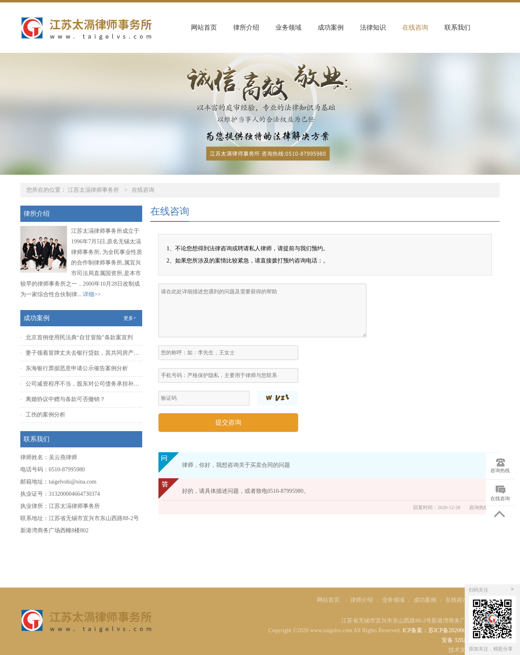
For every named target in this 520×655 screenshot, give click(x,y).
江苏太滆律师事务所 (93, 190)
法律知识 (373, 27)
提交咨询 (228, 422)
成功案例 (331, 27)
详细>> (92, 294)
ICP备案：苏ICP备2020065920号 (442, 630)
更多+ (130, 318)
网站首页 (204, 27)
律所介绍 (246, 27)
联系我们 (457, 27)
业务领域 (288, 27)
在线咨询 (415, 27)
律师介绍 (361, 600)
